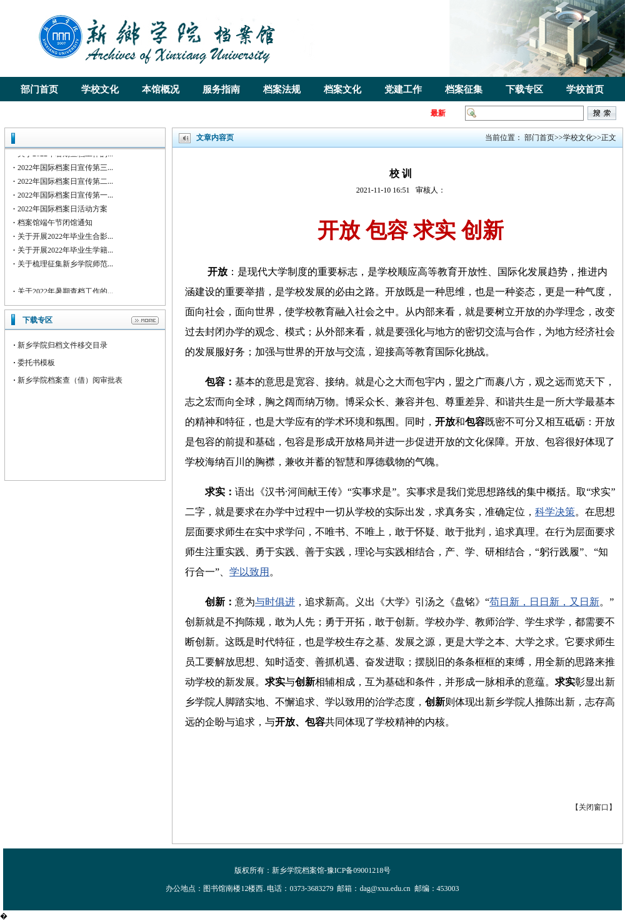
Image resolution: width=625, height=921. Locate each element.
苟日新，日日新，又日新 (544, 601)
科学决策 (555, 511)
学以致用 (249, 571)
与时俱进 (275, 601)
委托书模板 (36, 362)
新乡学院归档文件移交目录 (63, 345)
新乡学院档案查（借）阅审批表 (70, 380)
